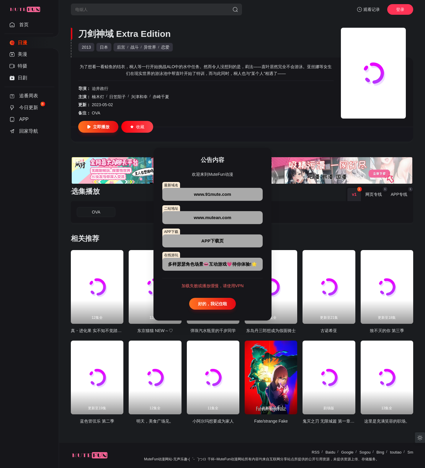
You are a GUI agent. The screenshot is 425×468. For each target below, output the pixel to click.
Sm (410, 452)
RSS (316, 452)
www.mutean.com (212, 217)
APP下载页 (212, 240)
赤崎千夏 (161, 96)
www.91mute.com (212, 194)
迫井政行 (100, 88)
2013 (86, 47)
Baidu (330, 452)
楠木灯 (98, 96)
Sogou (365, 452)
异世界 (150, 47)
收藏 (137, 126)
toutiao (395, 452)
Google (347, 452)
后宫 (121, 47)
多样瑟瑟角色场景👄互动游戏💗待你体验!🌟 (212, 264)
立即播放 (98, 126)
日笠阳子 (117, 96)
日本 (104, 47)
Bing (380, 452)
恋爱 (165, 47)
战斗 (134, 47)
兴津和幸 (139, 96)
